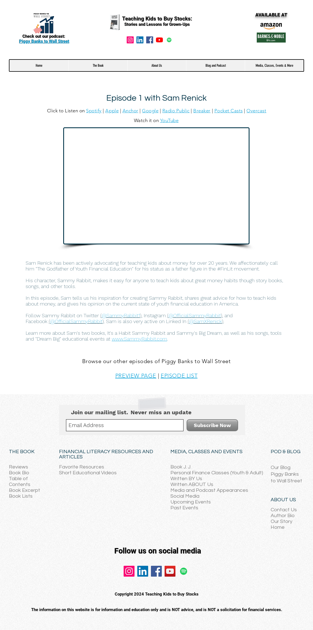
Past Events (184, 507)
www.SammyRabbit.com (139, 339)
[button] (98, 65)
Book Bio (19, 472)
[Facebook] (149, 39)
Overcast (256, 110)
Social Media (184, 496)
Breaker (202, 110)
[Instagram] (130, 39)
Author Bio (283, 515)
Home (278, 527)
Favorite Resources (81, 467)
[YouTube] (159, 39)
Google (150, 110)
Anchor (130, 110)
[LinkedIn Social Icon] (139, 39)
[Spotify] (169, 39)
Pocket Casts (228, 110)
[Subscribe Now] (212, 425)
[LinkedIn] (142, 571)
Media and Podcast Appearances (209, 490)
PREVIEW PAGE (135, 375)
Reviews (18, 467)
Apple (112, 110)
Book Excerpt (24, 490)
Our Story (281, 521)
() (120, 315)
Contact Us (284, 509)
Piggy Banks (285, 474)
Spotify (94, 110)
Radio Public (176, 110)
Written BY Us (186, 478)
